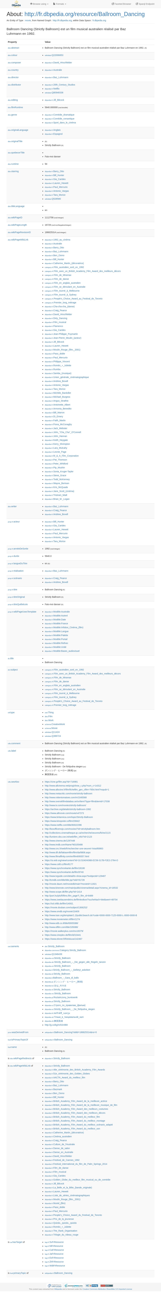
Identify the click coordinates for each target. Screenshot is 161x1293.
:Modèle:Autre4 (56, 615)
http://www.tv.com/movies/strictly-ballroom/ (65, 805)
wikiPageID (15, 217)
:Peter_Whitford (56, 463)
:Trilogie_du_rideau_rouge (61, 1234)
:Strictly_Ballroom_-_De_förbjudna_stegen (70, 1009)
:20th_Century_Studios (60, 84)
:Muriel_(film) (55, 1203)
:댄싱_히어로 (55, 985)
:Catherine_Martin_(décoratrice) (64, 263)
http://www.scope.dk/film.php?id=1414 (63, 891)
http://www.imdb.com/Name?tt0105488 (64, 844)
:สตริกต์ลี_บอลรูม (57, 1013)
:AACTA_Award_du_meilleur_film (65, 1077)
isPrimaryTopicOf (18, 1039)
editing (13, 100)
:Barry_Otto (54, 171)
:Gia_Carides (55, 179)
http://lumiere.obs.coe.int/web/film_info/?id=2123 (68, 836)
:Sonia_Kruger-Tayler (59, 471)
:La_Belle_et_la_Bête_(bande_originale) (68, 1187)
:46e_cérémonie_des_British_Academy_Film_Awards (75, 1069)
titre (12, 589)
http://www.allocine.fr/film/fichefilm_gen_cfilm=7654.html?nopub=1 (77, 789)
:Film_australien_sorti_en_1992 (64, 267)
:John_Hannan (56, 436)
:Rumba (52, 369)
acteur (14, 521)
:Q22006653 (54, 55)
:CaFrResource (54, 1250)
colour (12, 55)
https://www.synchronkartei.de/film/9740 (64, 872)
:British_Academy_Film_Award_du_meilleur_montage (75, 1120)
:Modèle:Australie (57, 611)
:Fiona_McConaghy (58, 424)
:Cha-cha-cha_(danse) (60, 306)
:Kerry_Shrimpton (57, 444)
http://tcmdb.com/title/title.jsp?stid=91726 (65, 880)
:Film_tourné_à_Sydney (60, 294)
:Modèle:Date (55, 619)
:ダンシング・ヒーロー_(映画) (64, 981)
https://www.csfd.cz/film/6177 (59, 864)
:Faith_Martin (55, 420)
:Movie (51, 728)
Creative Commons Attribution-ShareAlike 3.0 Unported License (107, 1289)
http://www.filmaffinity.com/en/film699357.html (67, 856)
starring (13, 171)
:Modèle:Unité (55, 647)
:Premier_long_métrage (60, 302)
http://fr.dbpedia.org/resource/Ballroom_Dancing (85, 14)
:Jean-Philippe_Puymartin (61, 334)
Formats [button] (59, 4)
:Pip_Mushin (55, 467)
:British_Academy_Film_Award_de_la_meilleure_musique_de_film (81, 1105)
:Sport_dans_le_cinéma (60, 122)
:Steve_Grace (55, 475)
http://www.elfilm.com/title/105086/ (61, 927)
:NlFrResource (54, 1246)
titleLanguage (16, 206)
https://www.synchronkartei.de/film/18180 (65, 868)
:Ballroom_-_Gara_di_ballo (62, 977)
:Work (49, 720)
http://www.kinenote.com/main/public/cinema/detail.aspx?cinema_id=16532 (81, 888)
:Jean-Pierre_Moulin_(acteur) (63, 338)
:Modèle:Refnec (56, 643)
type (11, 712)
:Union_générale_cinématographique (67, 377)
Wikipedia (58, 1289)
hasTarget (16, 1242)
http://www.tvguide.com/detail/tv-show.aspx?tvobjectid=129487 (75, 876)
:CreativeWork (55, 724)
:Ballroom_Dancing (58, 1039)
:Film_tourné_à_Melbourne (62, 290)
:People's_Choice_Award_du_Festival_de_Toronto (73, 1215)
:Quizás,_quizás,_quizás (61, 1223)
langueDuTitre (17, 563)
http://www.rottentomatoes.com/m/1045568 (66, 797)
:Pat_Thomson (56, 459)
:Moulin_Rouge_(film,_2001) (62, 349)
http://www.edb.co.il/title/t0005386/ (61, 923)
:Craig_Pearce (56, 310)
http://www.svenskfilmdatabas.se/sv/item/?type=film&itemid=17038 (77, 801)
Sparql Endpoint (145, 4)
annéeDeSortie (18, 548)
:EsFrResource (54, 1258)
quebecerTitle (16, 152)
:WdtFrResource (55, 1265)
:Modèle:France (56, 623)
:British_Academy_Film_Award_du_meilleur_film (72, 1117)
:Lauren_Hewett (56, 183)
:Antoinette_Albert (57, 404)
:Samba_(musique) (58, 373)
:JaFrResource (54, 1254)
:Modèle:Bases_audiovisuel (62, 651)
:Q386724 (53, 736)
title (11, 658)
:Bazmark (53, 1089)
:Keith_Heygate (56, 440)
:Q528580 (53, 199)
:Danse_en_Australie (59, 1152)
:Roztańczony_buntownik (61, 997)
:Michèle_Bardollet (58, 393)
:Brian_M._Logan (57, 499)
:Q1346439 (53, 954)
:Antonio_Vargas (57, 191)
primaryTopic (18, 1273)
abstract (13, 48)
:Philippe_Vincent (57, 361)
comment (14, 743)
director (13, 77)
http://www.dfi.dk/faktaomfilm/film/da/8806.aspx (68, 852)
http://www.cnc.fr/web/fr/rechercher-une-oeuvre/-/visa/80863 (74, 848)
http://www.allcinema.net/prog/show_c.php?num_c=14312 (73, 785)
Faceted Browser (121, 4)
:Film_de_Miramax (58, 275)
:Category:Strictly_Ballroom (65, 950)
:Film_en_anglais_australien (63, 283)
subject (13, 669)
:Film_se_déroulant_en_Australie (65, 287)
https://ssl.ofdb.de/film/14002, (59, 903)
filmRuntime (15, 107)
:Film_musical (55, 322)
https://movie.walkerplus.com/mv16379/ (64, 931)
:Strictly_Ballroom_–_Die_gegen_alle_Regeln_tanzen (75, 962)
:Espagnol (54, 134)
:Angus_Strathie (56, 401)
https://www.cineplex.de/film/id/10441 (63, 935)
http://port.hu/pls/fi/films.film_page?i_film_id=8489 (69, 895)
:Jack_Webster (56, 428)
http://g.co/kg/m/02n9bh (56, 1025)
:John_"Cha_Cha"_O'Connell (63, 432)
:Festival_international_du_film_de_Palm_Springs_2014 (76, 1164)
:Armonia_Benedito (58, 408)
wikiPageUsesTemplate (22, 611)
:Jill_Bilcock (54, 100)
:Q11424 (52, 732)
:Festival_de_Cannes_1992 (62, 1160)
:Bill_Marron (54, 412)
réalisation (16, 571)
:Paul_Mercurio (56, 187)
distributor (14, 84)
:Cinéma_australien (58, 1136)
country (13, 70)
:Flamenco (54, 326)
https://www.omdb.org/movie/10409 (62, 911)
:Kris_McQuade (56, 487)
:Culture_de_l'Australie (60, 1144)
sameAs (13, 946)
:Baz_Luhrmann (56, 77)
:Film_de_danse (57, 279)
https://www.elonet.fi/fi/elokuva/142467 (63, 939)
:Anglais (53, 130)
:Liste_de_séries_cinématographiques (67, 1195)
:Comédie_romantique (59, 118)
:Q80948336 (54, 92)
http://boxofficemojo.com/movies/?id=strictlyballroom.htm (72, 829)
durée (13, 556)
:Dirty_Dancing (56, 318)
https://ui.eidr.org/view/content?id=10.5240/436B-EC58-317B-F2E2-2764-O (81, 860)
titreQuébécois (18, 604)
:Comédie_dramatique (59, 114)
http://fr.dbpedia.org (62, 20)
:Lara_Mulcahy (56, 448)
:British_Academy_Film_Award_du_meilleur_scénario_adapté (79, 1124)
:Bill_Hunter (54, 175)
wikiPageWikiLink (18, 239)
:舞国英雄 (54, 1021)
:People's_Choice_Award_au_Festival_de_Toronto (73, 298)
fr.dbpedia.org (99, 20)
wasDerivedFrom (18, 1032)
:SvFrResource (54, 1242)
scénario (15, 578)
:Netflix (52, 88)
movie (28, 20)
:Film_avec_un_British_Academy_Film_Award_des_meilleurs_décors (83, 271)
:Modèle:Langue (57, 631)
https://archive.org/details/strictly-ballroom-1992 (68, 809)
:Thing (49, 712)
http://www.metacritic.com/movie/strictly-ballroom (68, 793)
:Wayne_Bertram (57, 483)
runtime (13, 164)
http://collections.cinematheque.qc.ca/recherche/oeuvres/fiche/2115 (78, 833)
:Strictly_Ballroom (54, 946)
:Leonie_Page (55, 452)
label (12, 751)
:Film (49, 716)
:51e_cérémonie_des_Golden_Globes (67, 1073)
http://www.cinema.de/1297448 (60, 840)
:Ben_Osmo (54, 255)
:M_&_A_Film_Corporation (62, 456)
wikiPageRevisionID (19, 232)
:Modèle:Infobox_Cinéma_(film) (64, 627)
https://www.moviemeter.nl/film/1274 (62, 919)
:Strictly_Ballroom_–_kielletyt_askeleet (67, 970)
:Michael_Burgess (57, 397)
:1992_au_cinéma (57, 239)
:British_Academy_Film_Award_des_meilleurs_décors (75, 1113)
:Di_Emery (54, 416)
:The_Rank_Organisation (61, 1231)
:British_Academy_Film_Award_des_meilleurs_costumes (76, 1109)
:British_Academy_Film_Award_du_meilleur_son (72, 1128)
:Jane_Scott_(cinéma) (59, 491)
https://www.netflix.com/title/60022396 (63, 825)
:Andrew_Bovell (56, 381)
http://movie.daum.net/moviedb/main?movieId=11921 (71, 884)
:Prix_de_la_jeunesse (59, 1219)
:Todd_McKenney (57, 479)
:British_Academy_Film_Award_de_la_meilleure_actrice (76, 1101)
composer (14, 62)
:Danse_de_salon (57, 1148)
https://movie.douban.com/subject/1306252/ (66, 907)
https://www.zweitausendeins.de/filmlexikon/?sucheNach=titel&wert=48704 (81, 899)
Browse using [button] (39, 4)
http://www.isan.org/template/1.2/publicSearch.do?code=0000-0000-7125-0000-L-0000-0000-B (91, 915)
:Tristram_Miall (56, 495)
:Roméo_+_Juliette (58, 365)
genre (12, 114)
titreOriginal (16, 597)
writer (12, 506)
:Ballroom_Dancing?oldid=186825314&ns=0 (71, 1032)
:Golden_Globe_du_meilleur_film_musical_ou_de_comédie (77, 1179)
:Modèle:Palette (56, 635)
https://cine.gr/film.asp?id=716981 (61, 781)
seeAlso (13, 781)
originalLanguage (18, 130)
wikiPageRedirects (21, 1058)
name (12, 1047)
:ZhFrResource (54, 1261)
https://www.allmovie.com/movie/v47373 (64, 813)
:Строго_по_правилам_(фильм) (65, 1005)
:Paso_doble (55, 353)
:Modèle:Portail (56, 639)
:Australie (53, 70)
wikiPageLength (17, 225)
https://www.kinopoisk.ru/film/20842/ (62, 821)
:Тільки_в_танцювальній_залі (64, 1017)
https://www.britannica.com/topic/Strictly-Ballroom (69, 817)
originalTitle (15, 141)
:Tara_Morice (55, 195)
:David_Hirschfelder (58, 62)
